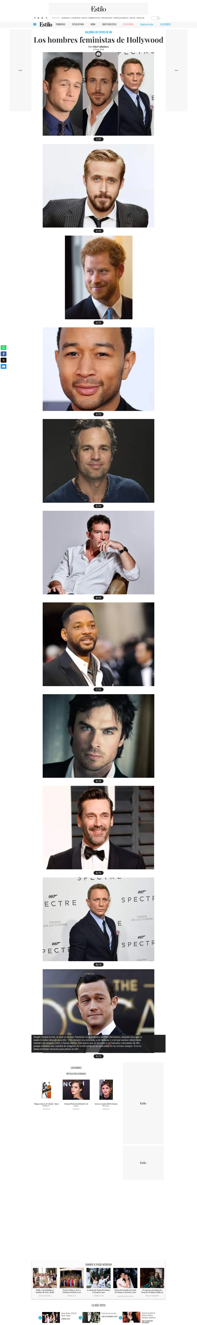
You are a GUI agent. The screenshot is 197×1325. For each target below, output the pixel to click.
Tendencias (46, 1109)
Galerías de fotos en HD (125, 1296)
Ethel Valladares (101, 46)
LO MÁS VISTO (98, 1305)
